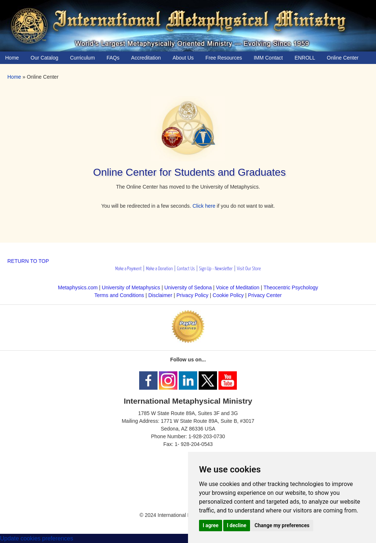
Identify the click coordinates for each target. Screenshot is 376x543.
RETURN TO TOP (28, 261)
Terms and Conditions (119, 295)
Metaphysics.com (78, 287)
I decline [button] (236, 525)
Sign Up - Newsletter (216, 269)
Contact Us (186, 269)
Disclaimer (160, 295)
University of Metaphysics (131, 287)
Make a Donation (159, 269)
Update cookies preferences (36, 538)
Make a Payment (128, 269)
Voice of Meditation (237, 287)
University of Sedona (188, 287)
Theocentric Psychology (291, 287)
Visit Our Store (249, 269)
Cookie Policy (228, 295)
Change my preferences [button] (281, 525)
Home (14, 77)
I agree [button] (210, 525)
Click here (203, 206)
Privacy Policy (192, 295)
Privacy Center (265, 295)
